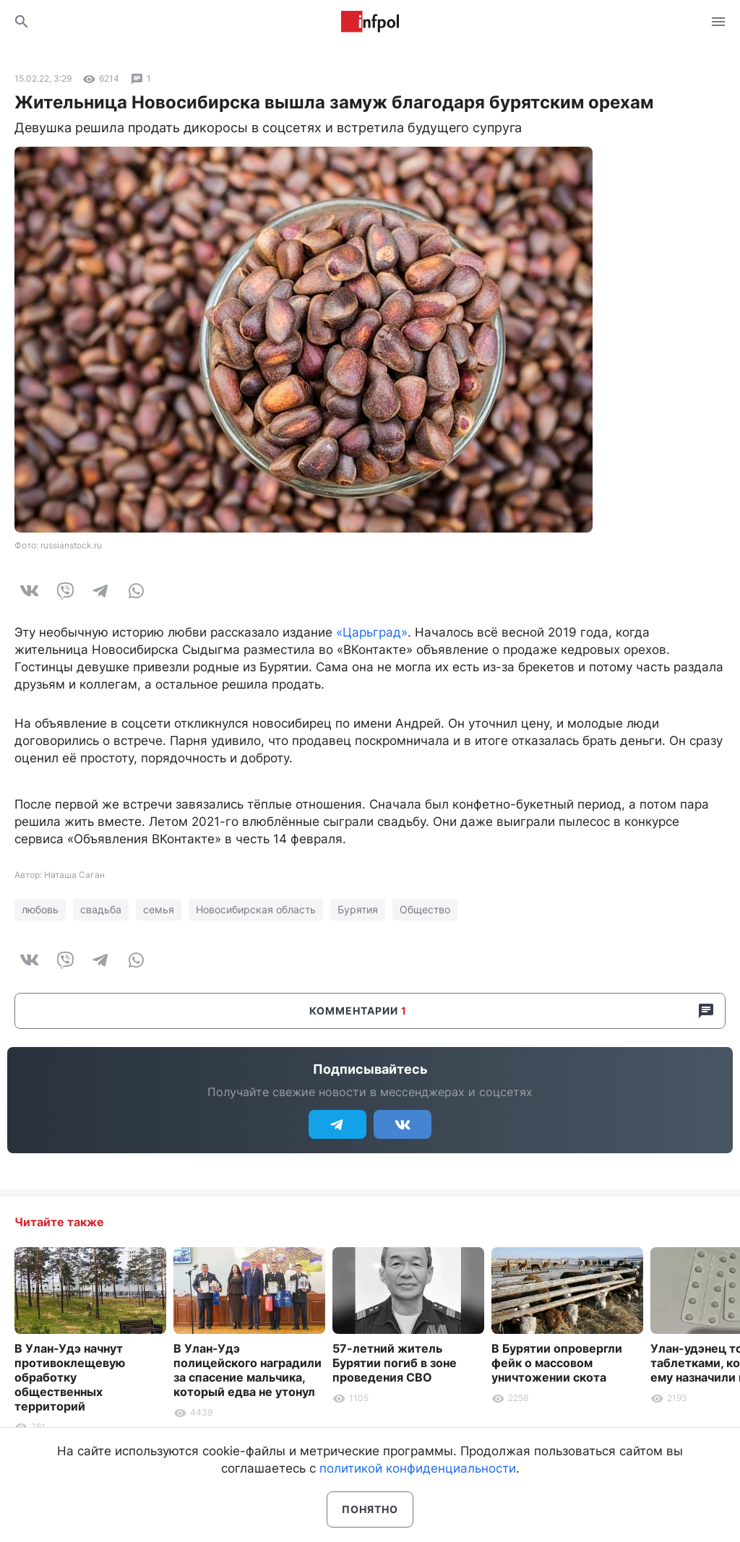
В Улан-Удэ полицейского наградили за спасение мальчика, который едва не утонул (247, 1370)
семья (158, 909)
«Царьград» (372, 632)
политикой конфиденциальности (417, 1468)
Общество (425, 909)
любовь (40, 909)
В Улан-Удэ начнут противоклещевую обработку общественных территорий (69, 1377)
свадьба (100, 909)
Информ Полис (370, 22)
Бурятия (357, 909)
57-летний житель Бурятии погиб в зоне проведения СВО (394, 1362)
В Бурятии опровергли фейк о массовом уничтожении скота (556, 1362)
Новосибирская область (256, 909)
